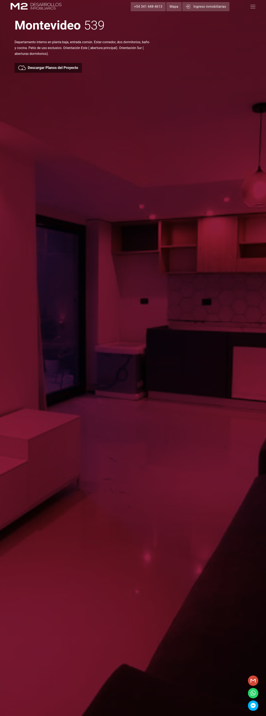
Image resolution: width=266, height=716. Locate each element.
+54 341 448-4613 (148, 7)
